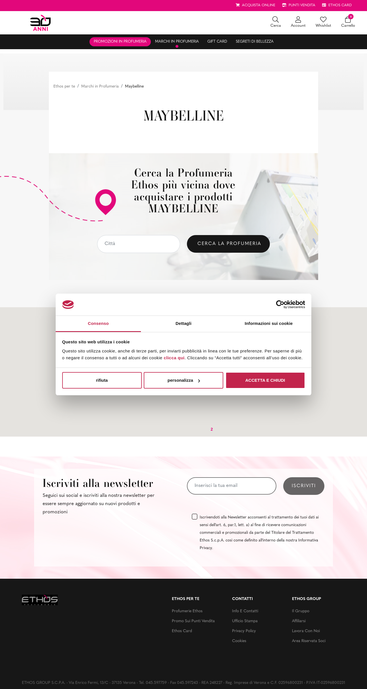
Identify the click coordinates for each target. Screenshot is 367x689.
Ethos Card (182, 631)
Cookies (239, 641)
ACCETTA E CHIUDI (265, 380)
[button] (275, 22)
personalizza (184, 380)
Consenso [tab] (98, 323)
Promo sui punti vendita (193, 621)
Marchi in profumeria (177, 41)
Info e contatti (245, 611)
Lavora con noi (306, 631)
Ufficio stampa (245, 621)
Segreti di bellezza (255, 41)
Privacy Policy (244, 631)
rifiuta (102, 380)
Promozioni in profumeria (120, 41)
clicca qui (174, 357)
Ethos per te (64, 86)
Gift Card (217, 41)
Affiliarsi (299, 621)
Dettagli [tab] (183, 323)
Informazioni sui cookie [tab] (269, 323)
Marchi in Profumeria (100, 86)
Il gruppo (300, 611)
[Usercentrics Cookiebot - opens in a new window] (280, 304)
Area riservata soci (309, 641)
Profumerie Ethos (187, 611)
